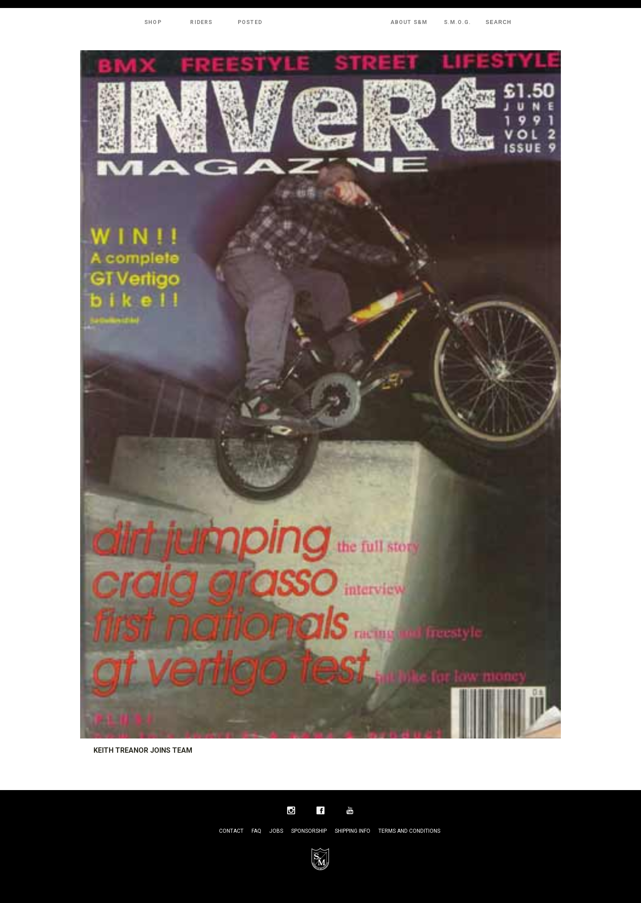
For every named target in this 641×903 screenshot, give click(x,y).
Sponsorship (309, 831)
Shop (153, 22)
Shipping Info (352, 831)
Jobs (276, 831)
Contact (231, 831)
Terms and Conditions (409, 831)
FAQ (256, 831)
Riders (201, 22)
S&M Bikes (320, 22)
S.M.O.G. (457, 22)
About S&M (409, 22)
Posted (250, 22)
